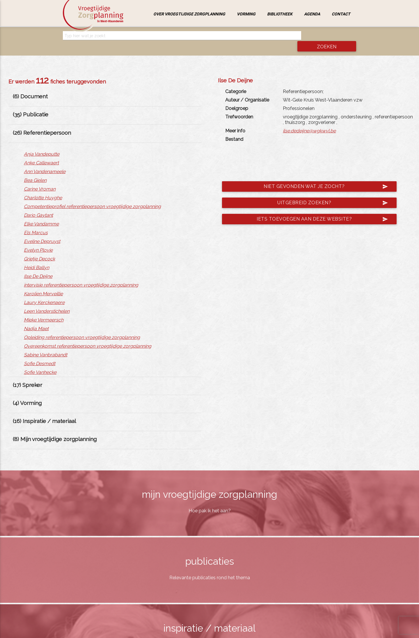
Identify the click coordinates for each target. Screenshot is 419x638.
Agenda (312, 14)
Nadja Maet (36, 318)
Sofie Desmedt (39, 353)
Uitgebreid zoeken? (329, 193)
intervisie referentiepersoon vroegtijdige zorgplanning (81, 275)
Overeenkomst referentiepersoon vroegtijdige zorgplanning (87, 336)
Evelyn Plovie (38, 240)
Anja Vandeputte (41, 144)
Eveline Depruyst (42, 231)
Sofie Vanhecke (40, 362)
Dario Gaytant (38, 205)
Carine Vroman (40, 179)
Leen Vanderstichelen (47, 301)
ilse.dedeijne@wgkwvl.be (309, 121)
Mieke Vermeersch (43, 310)
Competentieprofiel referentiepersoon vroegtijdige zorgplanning (92, 196)
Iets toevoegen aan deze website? (318, 209)
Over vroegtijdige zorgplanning (189, 14)
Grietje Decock (39, 249)
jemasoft (269, 632)
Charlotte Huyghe (43, 188)
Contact (341, 14)
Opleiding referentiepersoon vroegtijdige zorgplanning (82, 327)
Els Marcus (36, 222)
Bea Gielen (35, 170)
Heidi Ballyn (36, 257)
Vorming (246, 14)
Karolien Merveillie (43, 284)
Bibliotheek (279, 14)
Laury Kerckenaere (44, 292)
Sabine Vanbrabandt (45, 345)
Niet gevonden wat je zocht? (322, 177)
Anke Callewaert (41, 153)
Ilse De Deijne (38, 266)
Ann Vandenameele (44, 161)
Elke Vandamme (41, 214)
